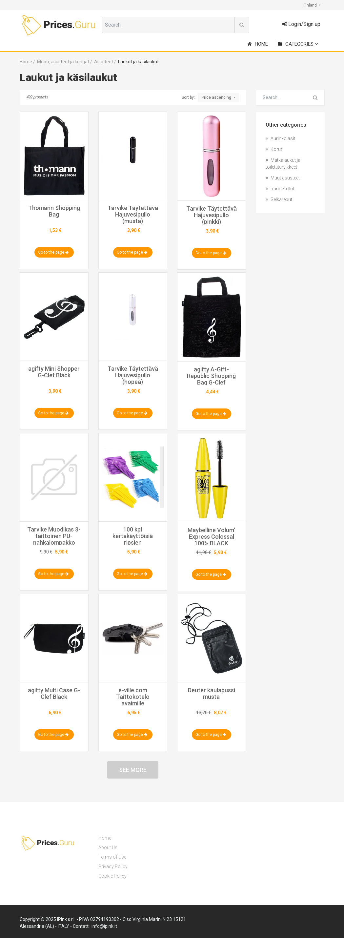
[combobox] (168, 25)
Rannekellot (280, 188)
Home (257, 44)
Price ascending (217, 97)
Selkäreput (279, 199)
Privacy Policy (113, 866)
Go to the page (53, 252)
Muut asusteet (283, 177)
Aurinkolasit (280, 138)
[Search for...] (281, 97)
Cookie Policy (112, 876)
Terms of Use (112, 857)
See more (133, 769)
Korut (274, 149)
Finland (311, 5)
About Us (107, 847)
